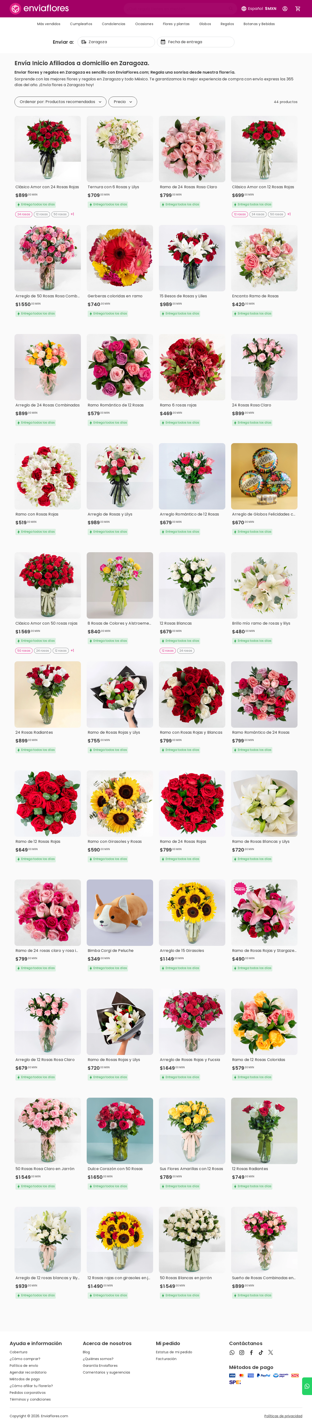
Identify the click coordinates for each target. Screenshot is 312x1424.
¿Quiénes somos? (98, 1358)
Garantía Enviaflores (100, 1365)
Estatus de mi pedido (174, 1352)
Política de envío (24, 1365)
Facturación (166, 1358)
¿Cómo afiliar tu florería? (31, 1385)
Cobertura (18, 1352)
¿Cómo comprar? (25, 1358)
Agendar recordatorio (28, 1372)
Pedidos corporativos (28, 1392)
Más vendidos (49, 23)
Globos (205, 23)
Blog (86, 1352)
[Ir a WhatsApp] (307, 1386)
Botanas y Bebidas (259, 23)
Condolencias (114, 23)
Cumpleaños (81, 23)
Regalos (227, 23)
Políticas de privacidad (283, 1416)
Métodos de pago (25, 1379)
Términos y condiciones (30, 1399)
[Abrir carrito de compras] (298, 8)
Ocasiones (144, 23)
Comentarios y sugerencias (106, 1372)
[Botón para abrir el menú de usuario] (285, 9)
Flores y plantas (176, 23)
